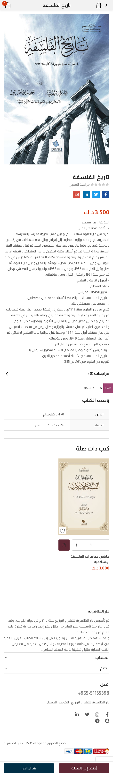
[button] (14, 5)
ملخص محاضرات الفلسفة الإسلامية (90, 559)
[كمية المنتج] (90, 545)
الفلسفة (90, 388)
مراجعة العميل (79, 184)
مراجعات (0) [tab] (98, 373)
